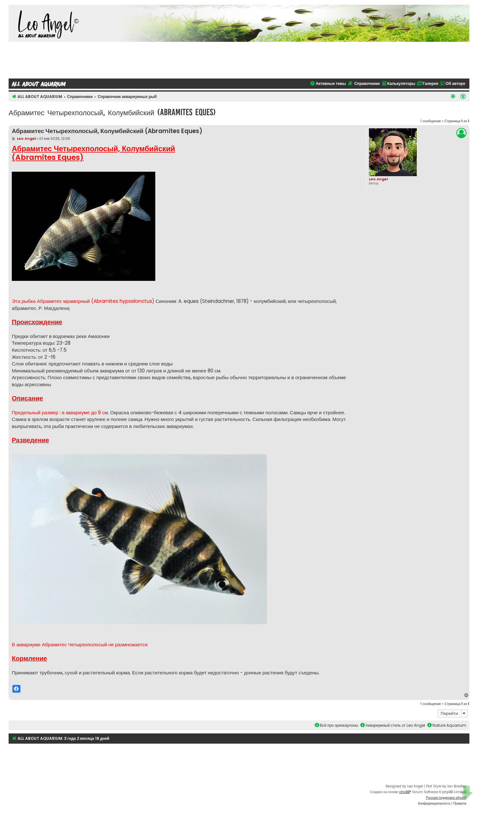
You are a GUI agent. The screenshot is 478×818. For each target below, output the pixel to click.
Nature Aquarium (446, 725)
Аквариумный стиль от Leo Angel (392, 725)
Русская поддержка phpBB (446, 797)
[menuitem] (463, 96)
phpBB (404, 791)
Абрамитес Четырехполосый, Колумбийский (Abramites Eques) (112, 112)
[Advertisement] (239, 59)
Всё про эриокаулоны (336, 725)
